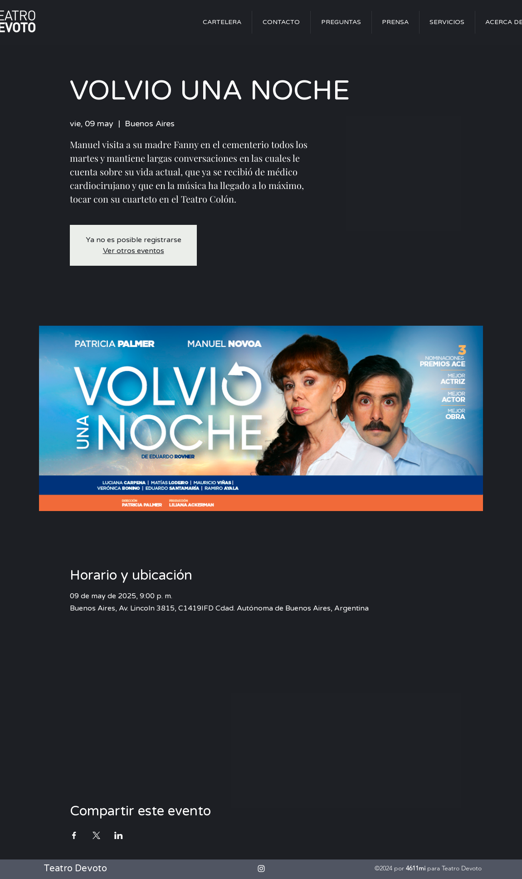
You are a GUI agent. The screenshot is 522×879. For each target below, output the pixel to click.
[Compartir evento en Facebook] (74, 835)
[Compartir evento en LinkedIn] (118, 835)
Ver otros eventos (133, 250)
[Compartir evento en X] (96, 835)
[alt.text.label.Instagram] (261, 868)
